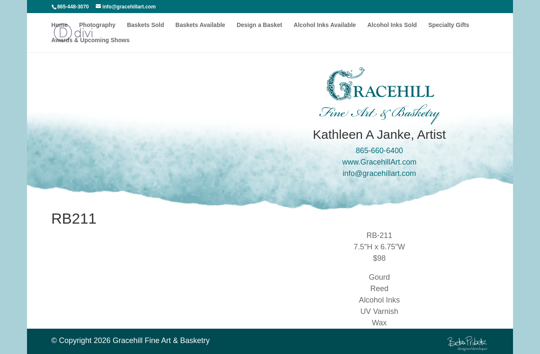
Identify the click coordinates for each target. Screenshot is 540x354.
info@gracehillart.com (379, 173)
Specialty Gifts (448, 25)
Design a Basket (259, 25)
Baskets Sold (145, 25)
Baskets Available (200, 25)
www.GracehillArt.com (379, 162)
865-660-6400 (379, 150)
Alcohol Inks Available (325, 25)
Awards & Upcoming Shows (90, 40)
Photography (97, 25)
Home (59, 25)
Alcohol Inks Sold (392, 25)
